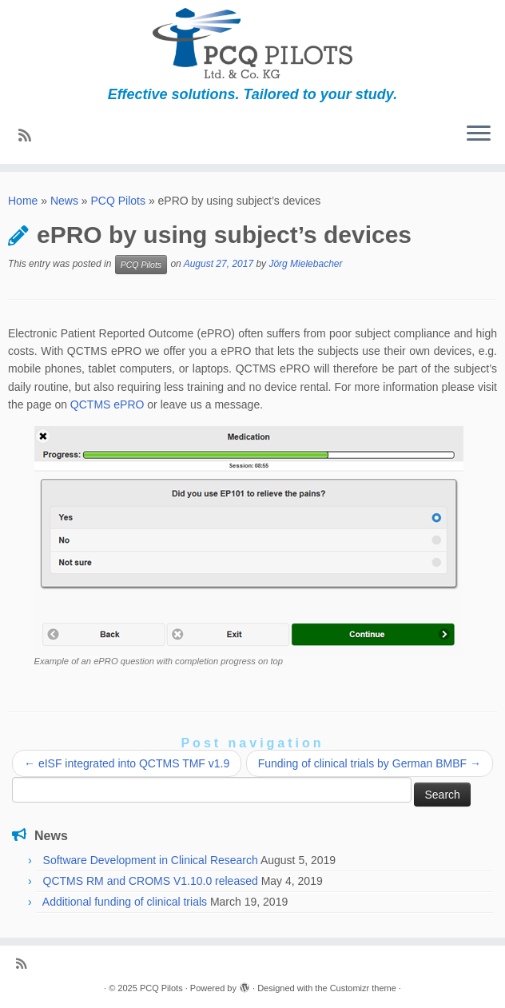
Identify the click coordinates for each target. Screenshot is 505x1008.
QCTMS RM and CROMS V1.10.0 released (150, 881)
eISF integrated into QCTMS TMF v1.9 (126, 763)
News (64, 200)
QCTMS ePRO (107, 404)
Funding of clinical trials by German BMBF (369, 763)
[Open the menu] (479, 135)
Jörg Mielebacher (305, 263)
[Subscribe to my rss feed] (30, 136)
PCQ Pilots (118, 200)
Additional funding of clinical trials (124, 901)
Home (23, 200)
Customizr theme (363, 988)
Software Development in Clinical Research (150, 860)
